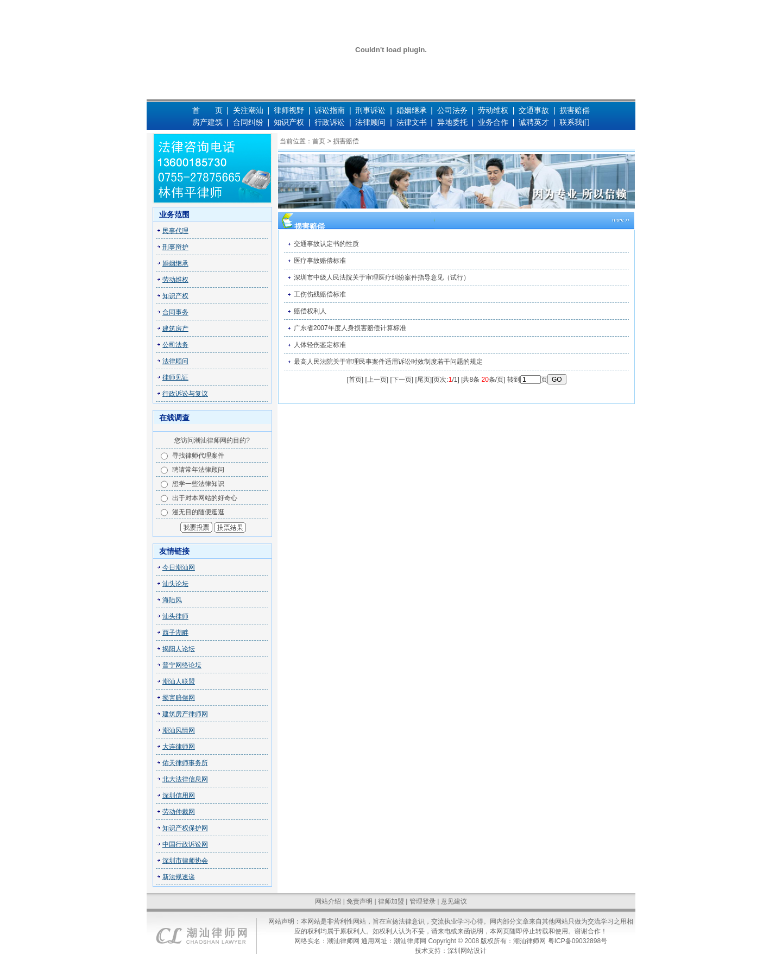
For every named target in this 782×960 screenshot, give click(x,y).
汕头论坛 (175, 584)
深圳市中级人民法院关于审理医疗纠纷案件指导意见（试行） (382, 277)
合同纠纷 (248, 122)
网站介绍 (328, 901)
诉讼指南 (330, 110)
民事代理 (175, 231)
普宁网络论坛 (181, 665)
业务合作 (493, 122)
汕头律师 (175, 616)
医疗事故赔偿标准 (320, 260)
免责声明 (359, 901)
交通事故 (534, 110)
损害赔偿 (574, 110)
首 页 (207, 110)
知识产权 (289, 122)
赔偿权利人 (310, 311)
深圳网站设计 (467, 951)
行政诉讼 (329, 122)
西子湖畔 (175, 632)
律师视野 (289, 110)
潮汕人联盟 (178, 681)
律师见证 (175, 377)
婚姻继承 (411, 110)
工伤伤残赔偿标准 (320, 294)
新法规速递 (178, 877)
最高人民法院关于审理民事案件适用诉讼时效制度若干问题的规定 (388, 361)
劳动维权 (493, 110)
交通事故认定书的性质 (326, 244)
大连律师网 (178, 746)
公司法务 (452, 110)
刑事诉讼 (370, 110)
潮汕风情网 (178, 730)
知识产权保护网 (185, 828)
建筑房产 (175, 328)
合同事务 (175, 312)
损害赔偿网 (178, 698)
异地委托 (452, 122)
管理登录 (422, 901)
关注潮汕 (248, 110)
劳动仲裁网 (178, 812)
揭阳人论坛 (178, 649)
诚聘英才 (534, 122)
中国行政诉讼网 (185, 844)
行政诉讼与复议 (185, 393)
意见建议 (454, 901)
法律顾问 (370, 122)
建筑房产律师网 (185, 714)
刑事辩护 (175, 247)
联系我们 (574, 122)
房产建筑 (207, 122)
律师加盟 (391, 901)
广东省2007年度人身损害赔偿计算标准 (350, 328)
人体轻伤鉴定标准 (320, 345)
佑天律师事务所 (185, 763)
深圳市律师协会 (185, 860)
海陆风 (172, 600)
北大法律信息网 (185, 779)
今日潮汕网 (178, 567)
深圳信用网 (178, 795)
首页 (318, 141)
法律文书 (411, 122)
